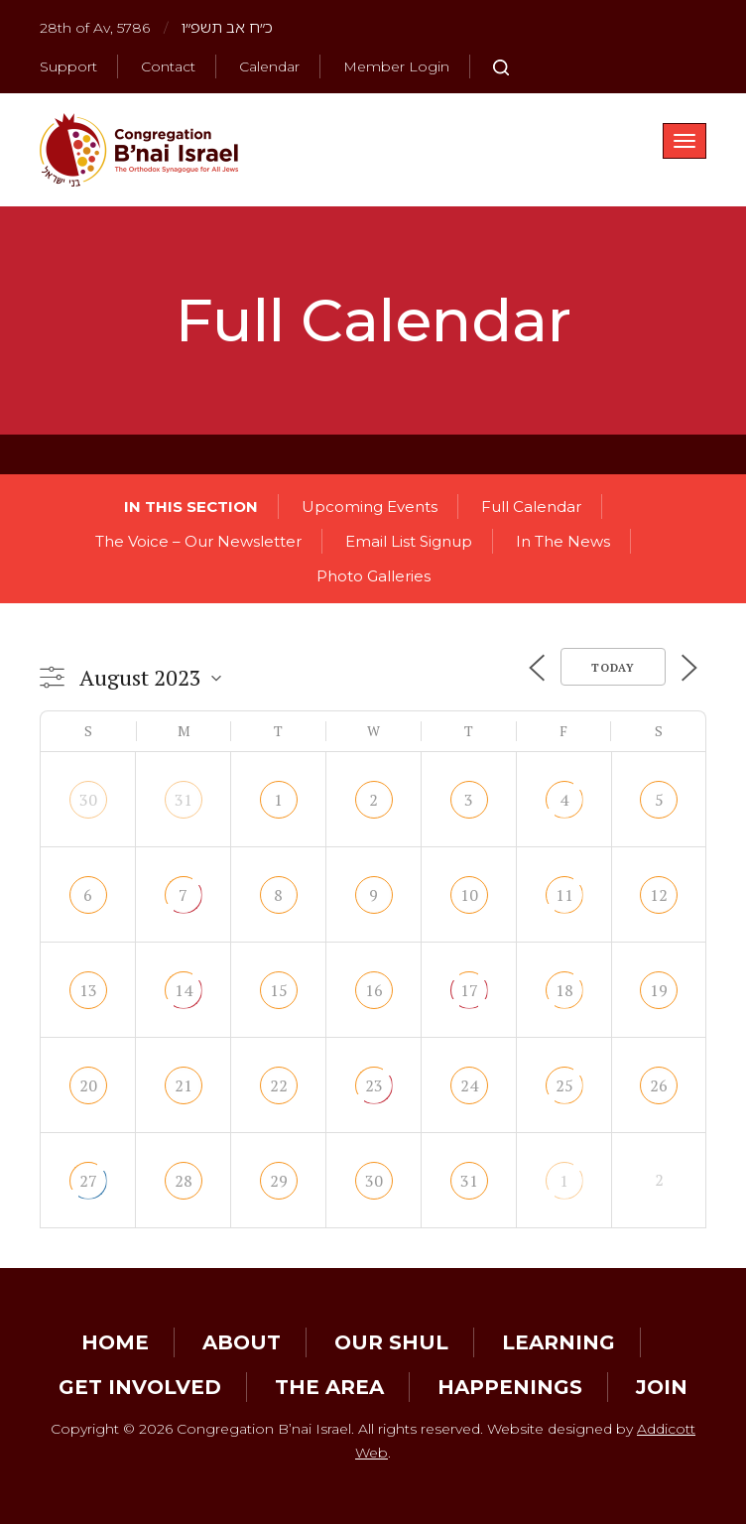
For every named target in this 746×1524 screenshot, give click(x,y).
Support (68, 66)
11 (564, 895)
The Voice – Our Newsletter (198, 541)
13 (88, 990)
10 (469, 895)
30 (88, 800)
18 (564, 990)
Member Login (396, 66)
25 (564, 1085)
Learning (558, 1342)
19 (659, 990)
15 (279, 990)
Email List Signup (408, 541)
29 (279, 1181)
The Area (329, 1387)
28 (183, 1181)
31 (183, 800)
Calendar (269, 66)
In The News (563, 541)
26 (659, 1085)
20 (88, 1085)
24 (469, 1085)
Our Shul (391, 1342)
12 (659, 895)
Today (613, 668)
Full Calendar (531, 506)
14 (183, 990)
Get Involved (140, 1387)
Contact (168, 66)
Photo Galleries (373, 576)
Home (115, 1342)
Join (661, 1387)
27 (88, 1181)
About (241, 1342)
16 (374, 990)
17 (469, 990)
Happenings (509, 1387)
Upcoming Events (369, 506)
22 (279, 1085)
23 (374, 1085)
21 (183, 1085)
